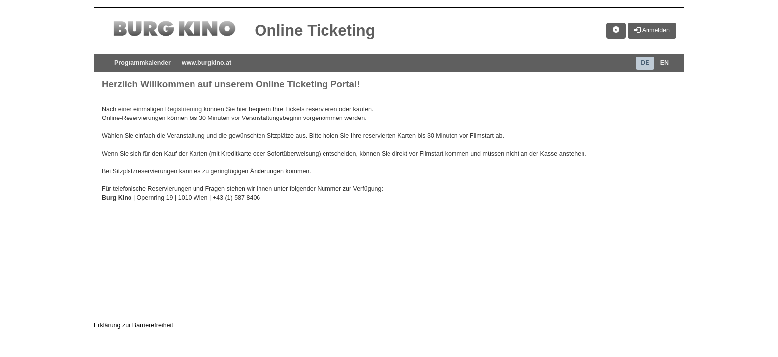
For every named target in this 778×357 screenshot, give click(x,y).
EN (664, 63)
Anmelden (652, 30)
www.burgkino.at (206, 63)
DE (645, 63)
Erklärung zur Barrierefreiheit (133, 325)
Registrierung (183, 109)
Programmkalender (142, 63)
